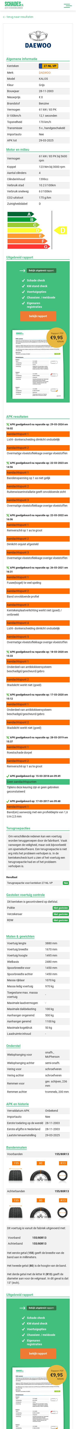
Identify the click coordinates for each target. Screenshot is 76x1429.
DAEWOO (45, 72)
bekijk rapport (38, 316)
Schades (14, 5)
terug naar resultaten (18, 16)
